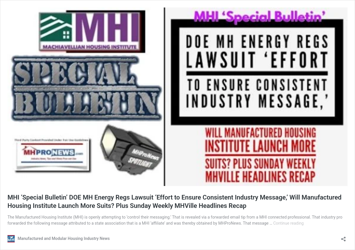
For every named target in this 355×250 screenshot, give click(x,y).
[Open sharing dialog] (343, 237)
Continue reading (288, 223)
